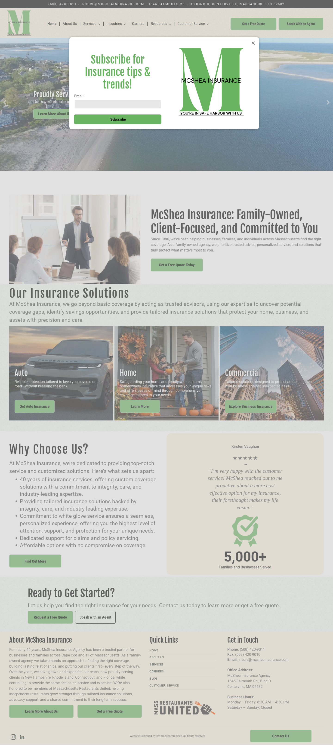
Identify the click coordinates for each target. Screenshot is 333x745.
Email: (79, 96)
